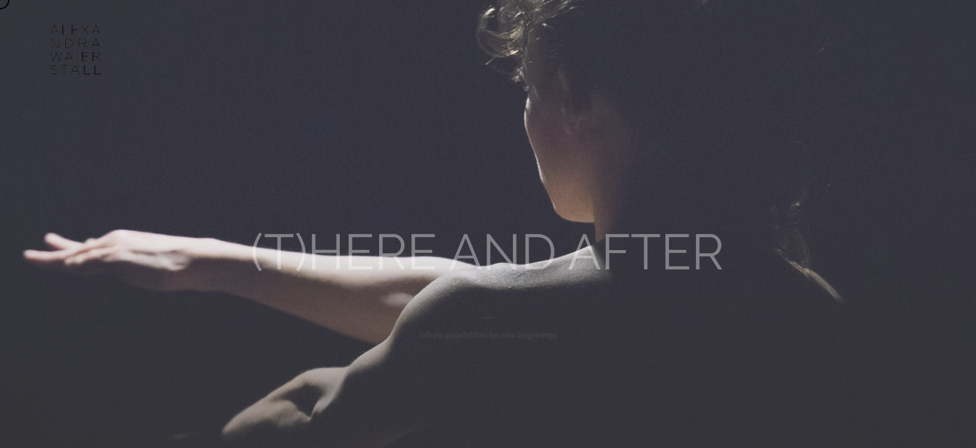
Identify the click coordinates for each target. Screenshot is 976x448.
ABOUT (385, 31)
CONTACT (673, 31)
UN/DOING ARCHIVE (588, 31)
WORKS (443, 31)
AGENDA (504, 31)
